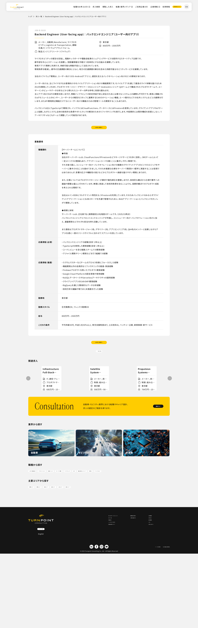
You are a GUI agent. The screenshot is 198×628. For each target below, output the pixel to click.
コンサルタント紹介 (90, 588)
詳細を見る (50, 428)
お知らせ (146, 578)
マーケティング (112, 516)
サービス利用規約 (145, 607)
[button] (170, 405)
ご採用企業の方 (129, 6)
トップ (30, 16)
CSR (144, 588)
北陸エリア (80, 541)
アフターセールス (58, 516)
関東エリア (35, 541)
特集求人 (87, 583)
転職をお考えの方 (68, 6)
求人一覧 (39, 16)
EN (186, 6)
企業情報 (141, 6)
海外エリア (110, 541)
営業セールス (76, 516)
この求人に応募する (98, 129)
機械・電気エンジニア (143, 516)
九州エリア (95, 541)
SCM (126, 516)
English (41, 592)
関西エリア (50, 541)
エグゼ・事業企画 (38, 516)
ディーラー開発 (94, 516)
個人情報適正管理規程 (162, 607)
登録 (170, 6)
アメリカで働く (41, 586)
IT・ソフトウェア (37, 522)
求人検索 (84, 6)
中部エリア (65, 541)
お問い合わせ (148, 593)
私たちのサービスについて (93, 572)
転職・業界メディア (110, 6)
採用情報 (154, 6)
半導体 (161, 516)
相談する (150, 450)
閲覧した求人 (95, 6)
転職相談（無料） (123, 572)
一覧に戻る (100, 361)
